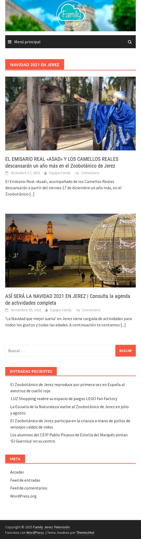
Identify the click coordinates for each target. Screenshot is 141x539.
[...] (32, 194)
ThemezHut (85, 532)
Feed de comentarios (28, 488)
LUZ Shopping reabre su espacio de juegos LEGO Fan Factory (63, 398)
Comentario (90, 172)
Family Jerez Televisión (51, 527)
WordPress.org (23, 496)
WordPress (35, 532)
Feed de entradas (25, 480)
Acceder (17, 472)
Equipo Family (60, 172)
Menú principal (27, 41)
